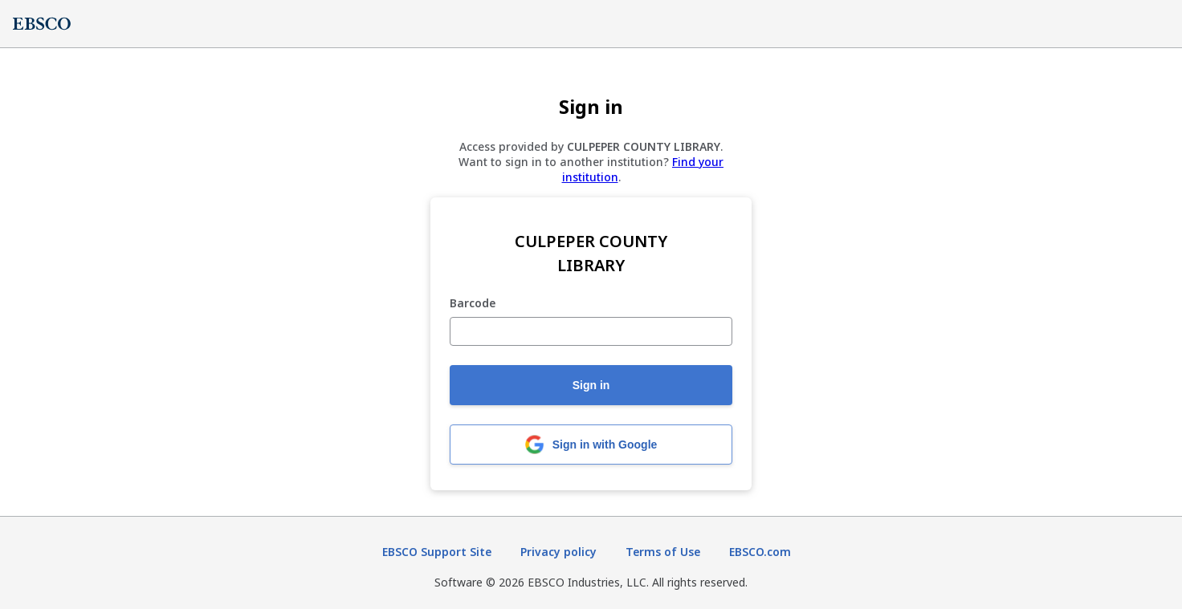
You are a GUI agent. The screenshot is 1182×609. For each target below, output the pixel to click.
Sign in (591, 385)
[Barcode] (591, 331)
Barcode (472, 304)
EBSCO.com (760, 551)
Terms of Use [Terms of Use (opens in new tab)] (663, 551)
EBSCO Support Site (436, 551)
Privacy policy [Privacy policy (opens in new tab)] (558, 551)
